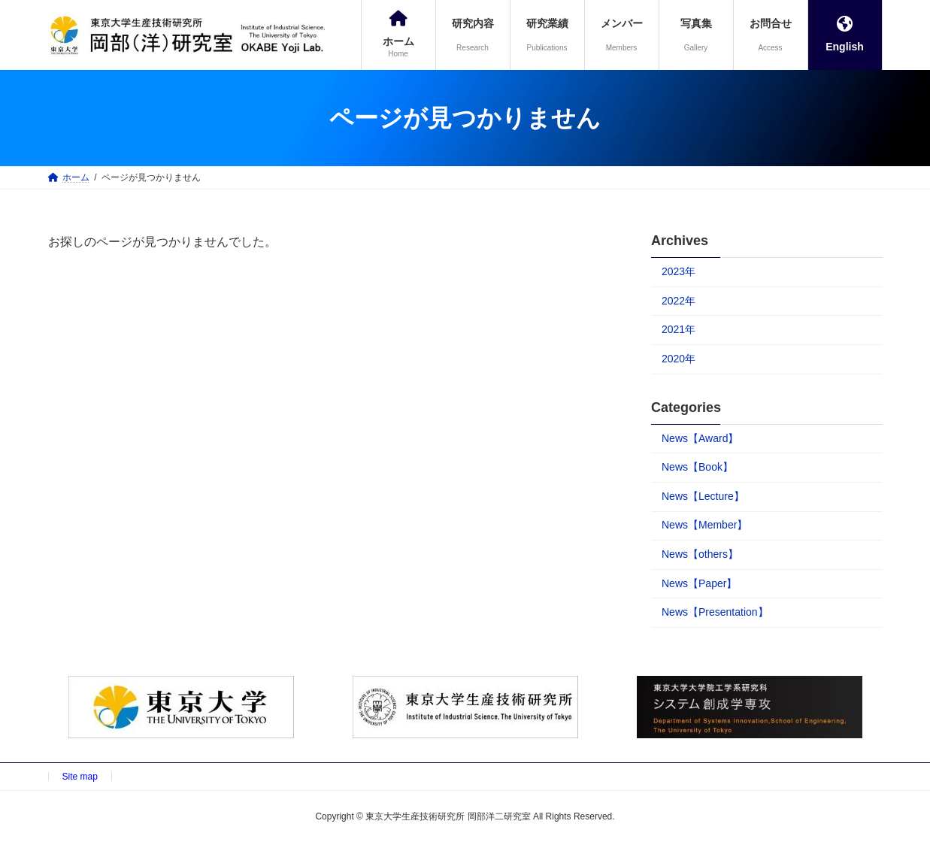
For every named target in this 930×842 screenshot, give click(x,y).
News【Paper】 (699, 583)
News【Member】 (704, 525)
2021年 (678, 329)
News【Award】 (700, 438)
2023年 (678, 271)
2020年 (678, 359)
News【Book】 (697, 467)
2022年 (678, 301)
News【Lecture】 (703, 496)
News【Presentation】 (715, 612)
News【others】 (700, 554)
